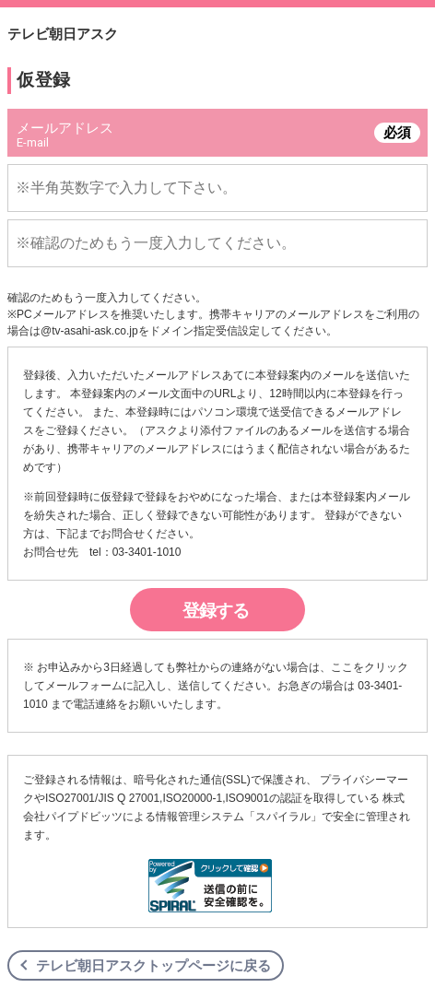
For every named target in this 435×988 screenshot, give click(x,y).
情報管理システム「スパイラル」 (239, 816)
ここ (342, 667)
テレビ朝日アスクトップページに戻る (153, 965)
